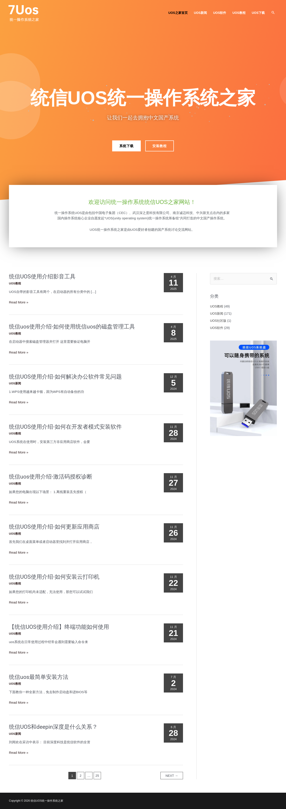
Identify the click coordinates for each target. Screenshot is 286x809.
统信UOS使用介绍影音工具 (42, 276)
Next (172, 775)
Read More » (18, 302)
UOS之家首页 (177, 13)
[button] (273, 13)
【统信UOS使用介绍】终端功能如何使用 (59, 627)
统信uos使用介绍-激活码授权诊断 (50, 476)
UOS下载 (258, 13)
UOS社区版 (218, 320)
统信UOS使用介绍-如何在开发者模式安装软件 (65, 427)
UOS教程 (238, 13)
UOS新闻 (200, 13)
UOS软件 (219, 13)
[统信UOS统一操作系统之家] (24, 13)
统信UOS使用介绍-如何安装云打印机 (54, 577)
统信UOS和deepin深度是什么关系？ (53, 727)
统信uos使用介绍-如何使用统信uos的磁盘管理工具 (72, 326)
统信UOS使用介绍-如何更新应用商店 (54, 526)
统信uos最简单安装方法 (38, 677)
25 (97, 775)
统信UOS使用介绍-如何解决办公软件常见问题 (65, 376)
